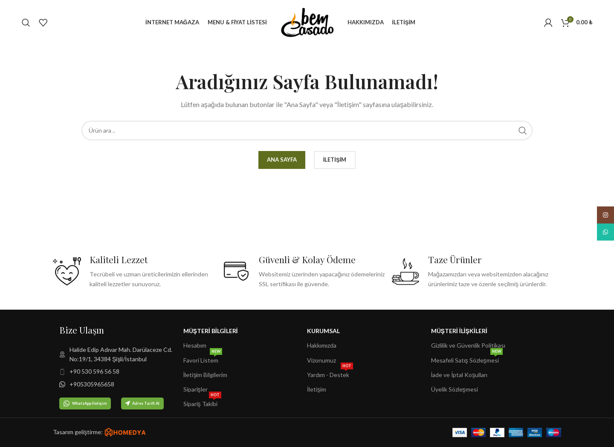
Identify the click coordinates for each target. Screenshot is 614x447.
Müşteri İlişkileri (459, 330)
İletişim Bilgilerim (205, 374)
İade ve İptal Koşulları (459, 374)
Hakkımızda (321, 345)
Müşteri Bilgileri (210, 330)
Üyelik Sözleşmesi (454, 389)
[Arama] (26, 22)
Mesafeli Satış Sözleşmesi (467, 358)
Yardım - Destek (330, 373)
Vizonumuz (321, 360)
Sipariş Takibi (202, 402)
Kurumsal (323, 330)
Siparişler (195, 389)
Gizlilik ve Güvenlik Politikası (468, 345)
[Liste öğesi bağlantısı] (121, 354)
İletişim (316, 389)
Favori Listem (202, 358)
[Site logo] (307, 21)
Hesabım (194, 345)
